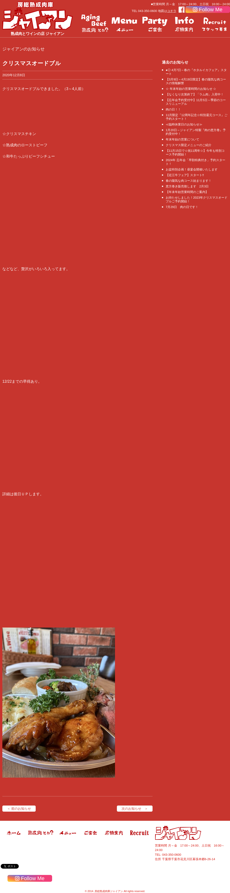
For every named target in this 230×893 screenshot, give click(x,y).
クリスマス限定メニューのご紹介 (188, 145)
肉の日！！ (173, 109)
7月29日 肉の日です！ (182, 207)
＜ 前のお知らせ (19, 808)
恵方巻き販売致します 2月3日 (187, 186)
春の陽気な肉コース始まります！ (188, 180)
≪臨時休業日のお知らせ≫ (184, 124)
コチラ (171, 11)
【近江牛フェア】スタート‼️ (185, 175)
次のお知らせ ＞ (135, 808)
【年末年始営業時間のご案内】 (187, 192)
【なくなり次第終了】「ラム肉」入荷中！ (195, 94)
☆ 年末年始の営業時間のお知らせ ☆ (191, 89)
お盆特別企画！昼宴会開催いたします (192, 169)
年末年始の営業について (182, 139)
